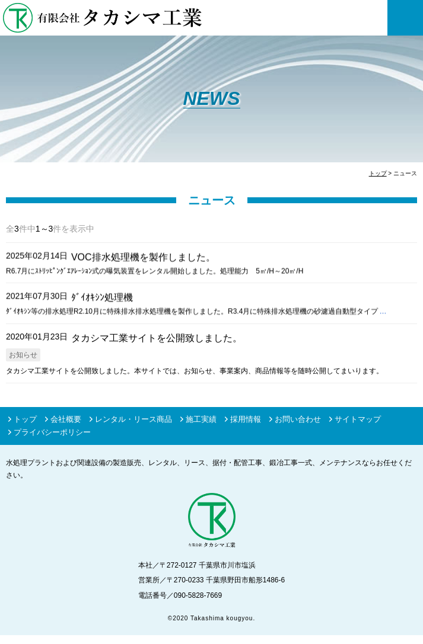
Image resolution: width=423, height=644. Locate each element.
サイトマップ (358, 419)
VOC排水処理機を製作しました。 (143, 257)
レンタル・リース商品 (133, 419)
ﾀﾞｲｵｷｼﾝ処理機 (102, 297)
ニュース (212, 200)
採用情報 (245, 419)
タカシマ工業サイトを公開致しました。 (156, 338)
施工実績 (201, 419)
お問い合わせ (298, 419)
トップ (25, 419)
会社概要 (65, 419)
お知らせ (23, 355)
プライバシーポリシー (52, 432)
